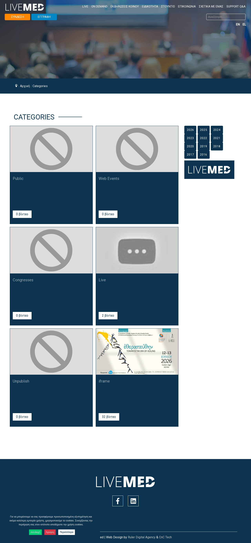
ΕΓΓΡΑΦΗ (44, 17)
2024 (216, 130)
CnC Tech (165, 537)
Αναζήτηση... (128, 14)
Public (18, 178)
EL (244, 24)
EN (238, 24)
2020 (190, 146)
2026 (190, 130)
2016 (203, 154)
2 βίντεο (108, 315)
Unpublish (21, 381)
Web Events (109, 178)
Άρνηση (50, 532)
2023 (190, 138)
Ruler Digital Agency (142, 537)
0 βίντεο (22, 214)
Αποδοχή (35, 532)
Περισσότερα (66, 532)
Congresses (23, 280)
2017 (190, 154)
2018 (216, 146)
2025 (203, 130)
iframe (104, 381)
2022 (203, 138)
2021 (216, 138)
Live (102, 280)
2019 (203, 146)
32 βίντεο (109, 417)
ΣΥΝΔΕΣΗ (17, 17)
